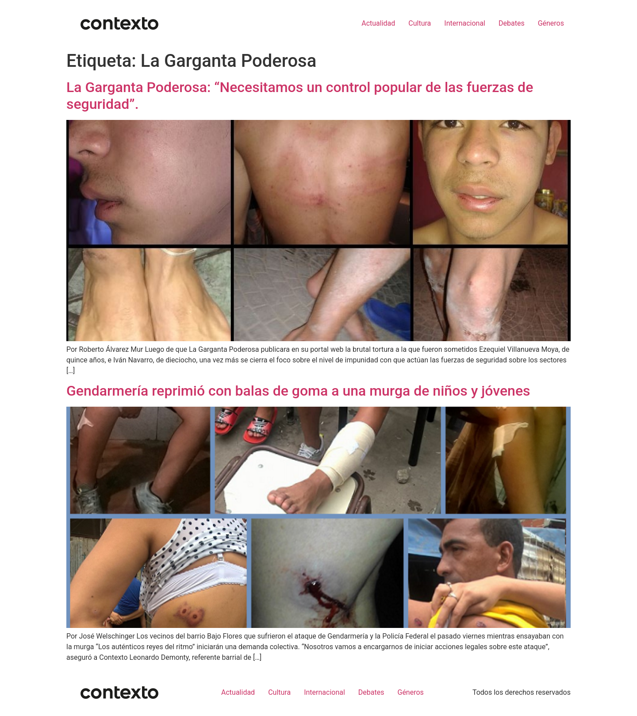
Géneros (551, 23)
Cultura (419, 23)
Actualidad (378, 23)
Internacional (464, 23)
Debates (512, 23)
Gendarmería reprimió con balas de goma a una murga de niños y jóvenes (298, 390)
